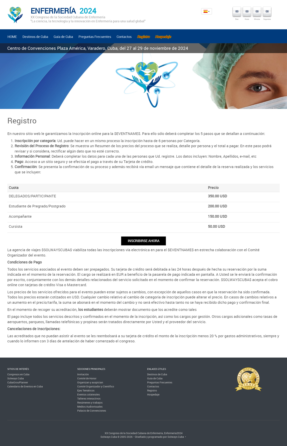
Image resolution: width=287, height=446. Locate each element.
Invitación (83, 374)
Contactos (124, 36)
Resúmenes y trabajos (89, 402)
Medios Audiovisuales (89, 406)
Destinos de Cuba (35, 36)
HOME (12, 36)
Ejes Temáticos (85, 390)
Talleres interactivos (88, 398)
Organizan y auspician (90, 382)
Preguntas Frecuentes (95, 36)
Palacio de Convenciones (91, 410)
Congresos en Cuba (18, 374)
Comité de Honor (86, 378)
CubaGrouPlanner (17, 382)
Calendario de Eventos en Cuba (25, 386)
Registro (152, 390)
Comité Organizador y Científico (95, 386)
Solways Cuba (15, 378)
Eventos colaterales (88, 394)
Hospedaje (153, 394)
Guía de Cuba (63, 36)
